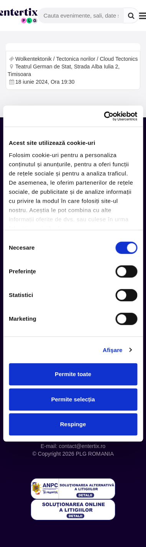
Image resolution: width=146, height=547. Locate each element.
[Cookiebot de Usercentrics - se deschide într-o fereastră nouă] (104, 116)
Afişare (113, 350)
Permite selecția (73, 399)
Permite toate (73, 374)
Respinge (73, 424)
